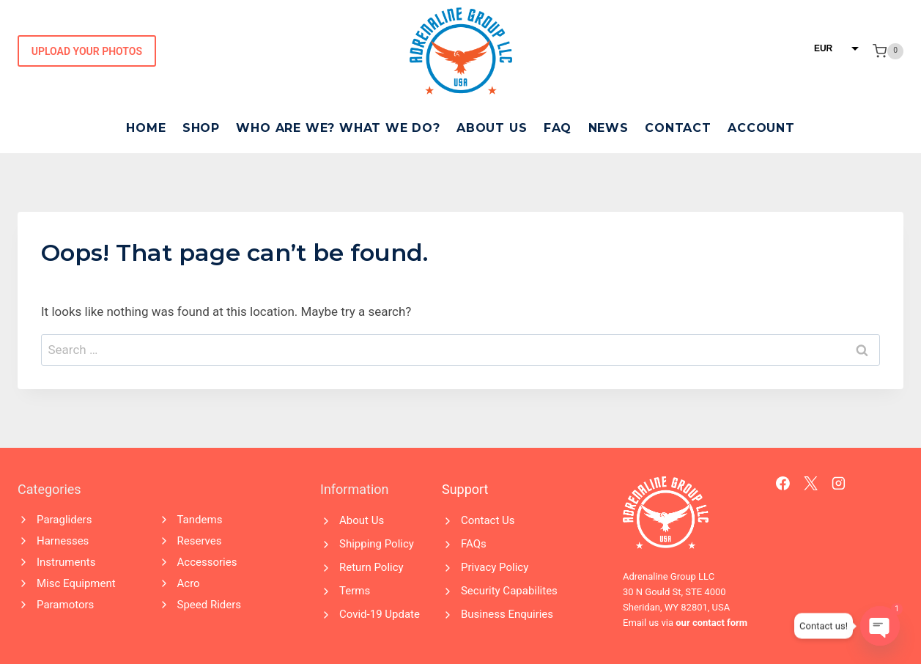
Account (761, 128)
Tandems (200, 519)
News (608, 128)
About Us (491, 128)
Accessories (207, 562)
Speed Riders (209, 604)
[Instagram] (839, 484)
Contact (678, 128)
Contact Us (488, 520)
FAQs (474, 543)
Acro (188, 583)
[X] (811, 484)
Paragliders (64, 519)
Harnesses (63, 540)
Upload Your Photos (87, 51)
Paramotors (65, 604)
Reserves (199, 540)
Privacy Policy (494, 567)
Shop (201, 128)
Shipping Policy (376, 543)
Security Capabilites (509, 590)
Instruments (66, 562)
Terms (354, 590)
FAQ (558, 128)
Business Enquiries (507, 614)
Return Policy (371, 567)
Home (146, 128)
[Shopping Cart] (888, 51)
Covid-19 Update (379, 614)
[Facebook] (783, 484)
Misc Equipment (76, 583)
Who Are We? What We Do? (338, 128)
